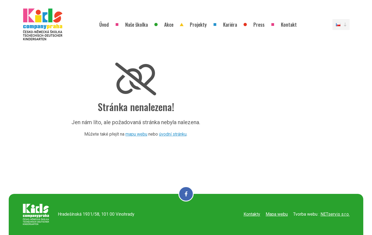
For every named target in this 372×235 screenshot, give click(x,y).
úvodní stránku (173, 134)
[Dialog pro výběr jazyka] (341, 24)
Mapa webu (277, 214)
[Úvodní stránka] (42, 24)
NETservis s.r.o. (335, 214)
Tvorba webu (305, 214)
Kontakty (252, 214)
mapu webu (136, 134)
